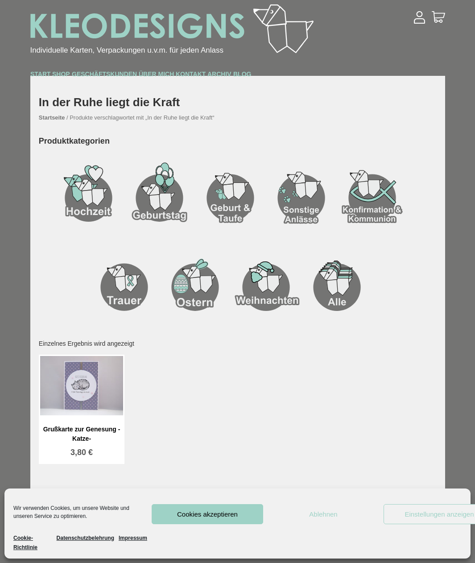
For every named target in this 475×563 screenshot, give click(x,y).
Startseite (52, 117)
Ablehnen (323, 514)
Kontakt (315, 76)
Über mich (253, 76)
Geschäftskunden (169, 77)
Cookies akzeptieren (207, 514)
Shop (96, 76)
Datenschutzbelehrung (85, 538)
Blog (416, 76)
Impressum (133, 538)
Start (52, 76)
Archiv (369, 76)
